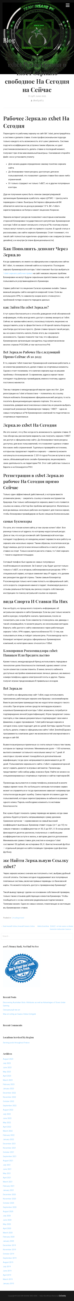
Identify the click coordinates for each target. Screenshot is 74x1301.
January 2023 (8, 1089)
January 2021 (8, 1190)
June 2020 (7, 1220)
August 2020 (8, 1211)
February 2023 (8, 1084)
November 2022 (9, 1097)
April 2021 (7, 1178)
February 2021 (8, 1186)
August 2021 (8, 1161)
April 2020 (7, 1228)
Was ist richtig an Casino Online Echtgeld (19, 1014)
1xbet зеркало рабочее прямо (17, 273)
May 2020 (7, 1224)
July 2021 (7, 1165)
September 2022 (9, 1106)
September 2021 (9, 1156)
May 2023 (7, 1072)
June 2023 (7, 1067)
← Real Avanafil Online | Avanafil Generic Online (18, 926)
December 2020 (9, 1194)
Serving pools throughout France (16, 1043)
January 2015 (8, 1284)
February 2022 (8, 1135)
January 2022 (8, 1139)
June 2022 (7, 1118)
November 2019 (9, 1250)
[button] (68, 5)
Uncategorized (18, 918)
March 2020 (8, 1233)
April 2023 (7, 1076)
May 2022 (7, 1123)
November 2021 (9, 1148)
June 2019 (7, 1271)
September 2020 (9, 1207)
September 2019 (9, 1258)
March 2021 (8, 1182)
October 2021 (8, 1152)
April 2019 (7, 1275)
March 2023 (8, 1080)
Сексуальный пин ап (11, 1010)
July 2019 (7, 1267)
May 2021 (7, 1173)
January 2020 (8, 1241)
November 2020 (9, 1199)
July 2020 (7, 1216)
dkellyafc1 (38, 100)
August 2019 (8, 1262)
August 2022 (8, 1110)
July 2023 (7, 1063)
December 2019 (9, 1245)
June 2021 (7, 1169)
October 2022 (8, 1101)
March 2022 (8, 1131)
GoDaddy (62, 1296)
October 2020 (8, 1203)
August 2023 (8, 1059)
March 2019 (8, 1279)
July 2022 (7, 1114)
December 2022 (9, 1093)
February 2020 (8, 1237)
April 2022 (7, 1127)
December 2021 (9, 1144)
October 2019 (8, 1254)
